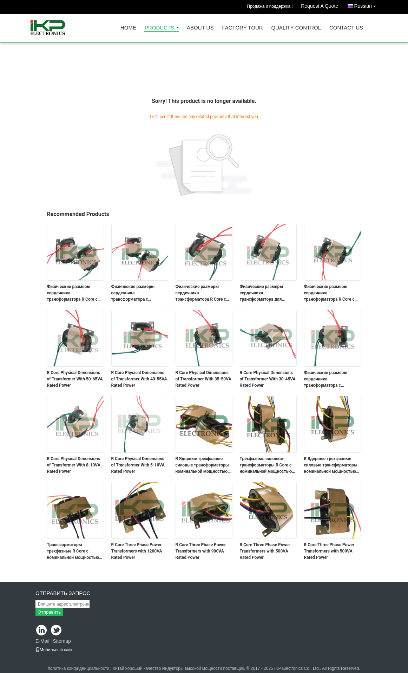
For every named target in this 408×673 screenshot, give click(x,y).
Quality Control (296, 28)
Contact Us (346, 28)
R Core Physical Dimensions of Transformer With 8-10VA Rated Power (73, 465)
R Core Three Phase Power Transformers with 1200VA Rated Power (136, 551)
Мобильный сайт (54, 649)
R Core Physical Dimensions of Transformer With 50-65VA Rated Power (75, 379)
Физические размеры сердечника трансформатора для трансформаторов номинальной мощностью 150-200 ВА (266, 293)
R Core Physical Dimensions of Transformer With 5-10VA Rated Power (138, 465)
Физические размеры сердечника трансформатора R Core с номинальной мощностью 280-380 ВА (73, 293)
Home (128, 28)
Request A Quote (319, 6)
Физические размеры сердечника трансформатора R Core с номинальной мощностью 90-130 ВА (330, 293)
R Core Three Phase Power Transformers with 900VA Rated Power (201, 551)
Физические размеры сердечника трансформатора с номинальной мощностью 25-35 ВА (330, 379)
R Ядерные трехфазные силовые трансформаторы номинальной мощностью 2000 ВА (330, 465)
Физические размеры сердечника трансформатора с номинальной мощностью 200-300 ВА (137, 293)
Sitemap (62, 641)
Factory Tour (242, 28)
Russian (367, 5)
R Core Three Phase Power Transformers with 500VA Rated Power (265, 551)
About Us (200, 28)
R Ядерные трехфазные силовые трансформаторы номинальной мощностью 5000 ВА (202, 465)
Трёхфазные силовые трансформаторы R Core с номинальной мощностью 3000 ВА (266, 465)
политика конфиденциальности (78, 668)
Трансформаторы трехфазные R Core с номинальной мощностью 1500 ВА (73, 551)
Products (159, 28)
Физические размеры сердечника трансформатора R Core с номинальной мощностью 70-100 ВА (202, 293)
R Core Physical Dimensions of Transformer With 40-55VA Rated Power (139, 379)
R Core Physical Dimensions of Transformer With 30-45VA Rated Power (268, 379)
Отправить (49, 612)
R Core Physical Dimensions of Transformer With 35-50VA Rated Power (203, 379)
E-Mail (42, 641)
